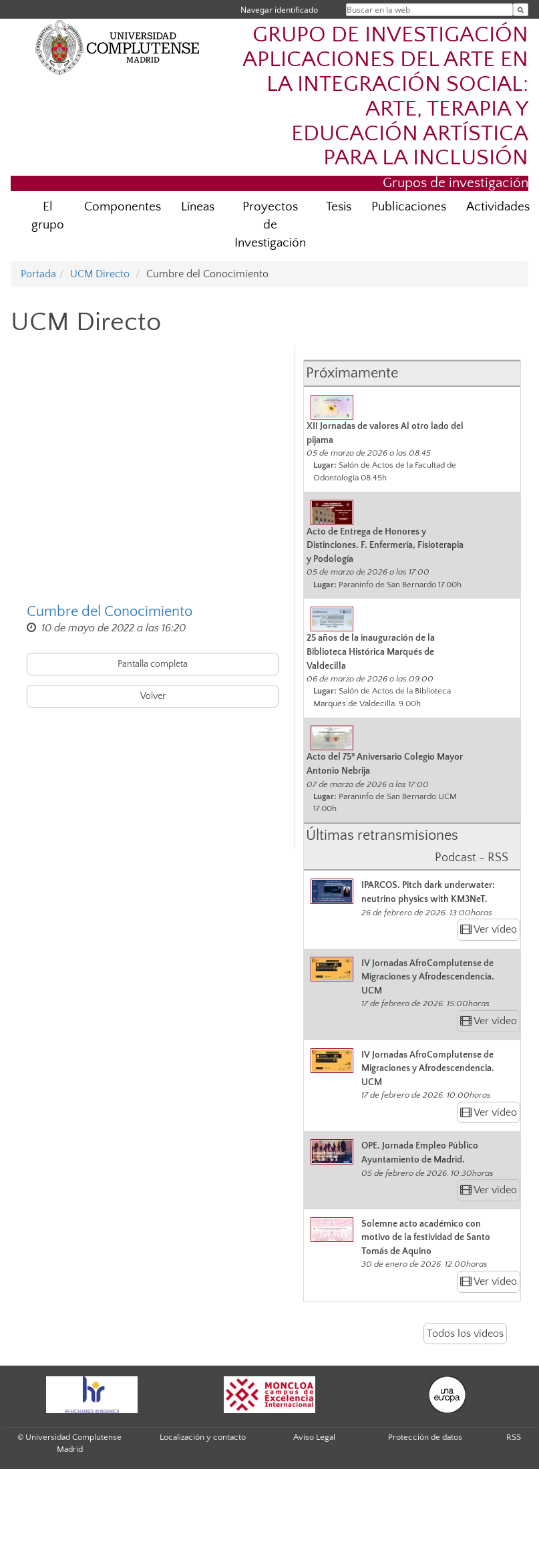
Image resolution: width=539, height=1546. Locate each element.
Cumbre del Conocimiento (109, 611)
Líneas (197, 207)
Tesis (338, 207)
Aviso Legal (314, 1437)
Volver (153, 696)
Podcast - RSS (471, 858)
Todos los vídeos (465, 1334)
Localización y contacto (203, 1437)
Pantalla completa (153, 664)
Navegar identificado (279, 9)
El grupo (47, 216)
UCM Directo (100, 274)
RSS (513, 1437)
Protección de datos (425, 1437)
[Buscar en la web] (520, 9)
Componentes (122, 207)
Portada (38, 274)
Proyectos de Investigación (270, 225)
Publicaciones (408, 207)
